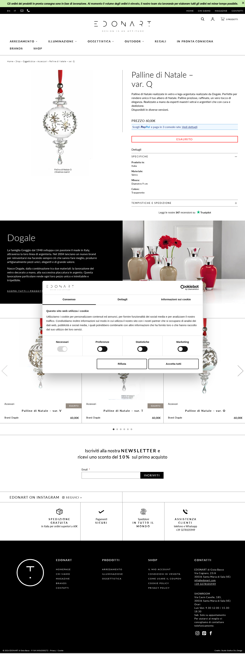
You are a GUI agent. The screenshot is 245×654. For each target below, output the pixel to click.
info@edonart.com (205, 581)
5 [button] (128, 430)
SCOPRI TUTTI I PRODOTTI (25, 292)
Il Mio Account (159, 570)
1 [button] (113, 430)
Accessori (42, 62)
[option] (41, 371)
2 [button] (117, 430)
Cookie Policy (158, 584)
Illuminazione (62, 41)
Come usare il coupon (164, 579)
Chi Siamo (204, 10)
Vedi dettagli (189, 127)
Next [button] (240, 371)
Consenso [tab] (69, 299)
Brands (16, 49)
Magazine (221, 10)
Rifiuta (122, 363)
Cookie (60, 651)
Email (86, 470)
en (8, 10)
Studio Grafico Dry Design (231, 651)
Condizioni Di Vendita (164, 575)
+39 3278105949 (185, 530)
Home (190, 10)
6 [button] (131, 430)
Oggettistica (101, 41)
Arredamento (24, 41)
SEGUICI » (72, 498)
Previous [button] (5, 371)
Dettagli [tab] (122, 299)
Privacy (53, 651)
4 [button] (124, 430)
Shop (37, 49)
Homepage (63, 570)
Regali (160, 41)
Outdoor (134, 41)
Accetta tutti (173, 363)
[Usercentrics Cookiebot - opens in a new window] (183, 287)
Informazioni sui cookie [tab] (176, 299)
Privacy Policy (159, 588)
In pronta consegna (195, 41)
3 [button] (121, 430)
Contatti (237, 10)
